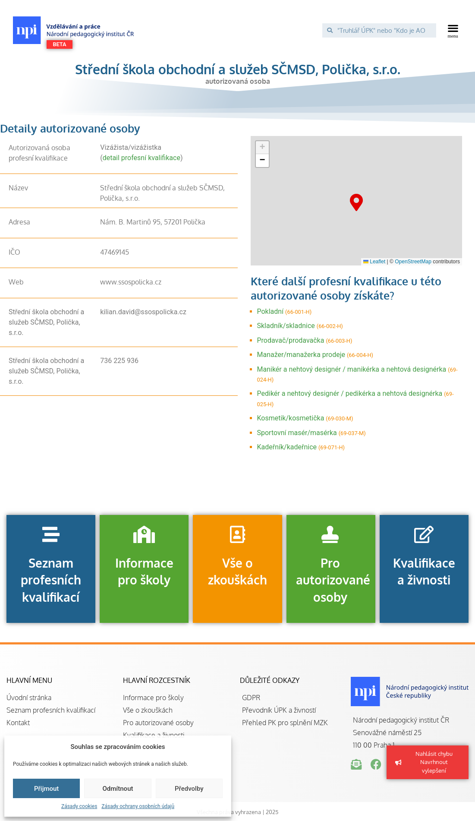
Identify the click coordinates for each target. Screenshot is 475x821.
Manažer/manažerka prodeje (301, 355)
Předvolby (189, 789)
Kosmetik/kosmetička (290, 418)
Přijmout (46, 789)
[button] (453, 30)
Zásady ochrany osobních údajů (137, 806)
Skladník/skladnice (286, 326)
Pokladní (270, 311)
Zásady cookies (79, 806)
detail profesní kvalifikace (141, 158)
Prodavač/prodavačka (290, 340)
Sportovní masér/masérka (297, 433)
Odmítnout (118, 789)
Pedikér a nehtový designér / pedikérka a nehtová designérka (350, 393)
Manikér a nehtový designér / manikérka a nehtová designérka (352, 369)
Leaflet (374, 262)
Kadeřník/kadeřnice (287, 447)
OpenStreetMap (413, 262)
